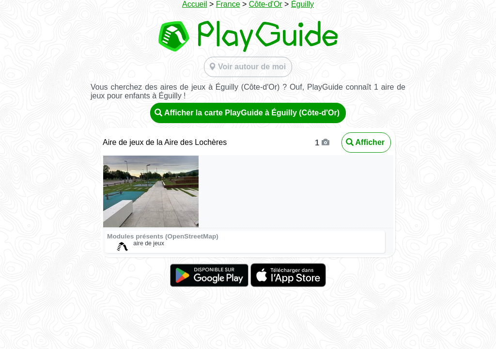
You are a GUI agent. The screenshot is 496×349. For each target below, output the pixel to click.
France (228, 4)
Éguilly (302, 4)
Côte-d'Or (265, 4)
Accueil (194, 4)
